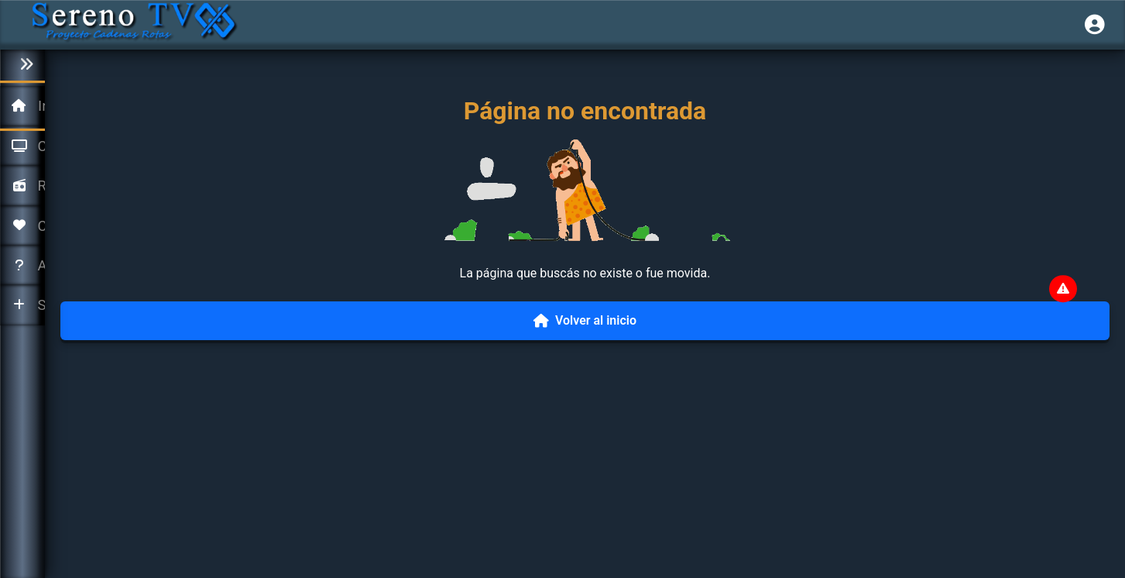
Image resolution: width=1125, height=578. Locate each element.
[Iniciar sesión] (1095, 25)
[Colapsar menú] (22, 65)
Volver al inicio (584, 320)
